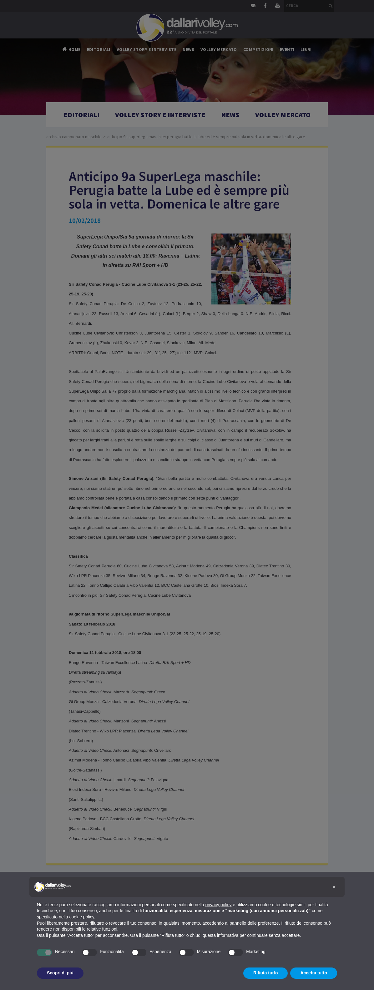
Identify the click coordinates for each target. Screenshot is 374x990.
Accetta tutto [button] (313, 972)
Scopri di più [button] (60, 972)
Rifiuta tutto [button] (265, 972)
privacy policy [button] (218, 904)
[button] (334, 887)
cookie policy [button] (81, 916)
